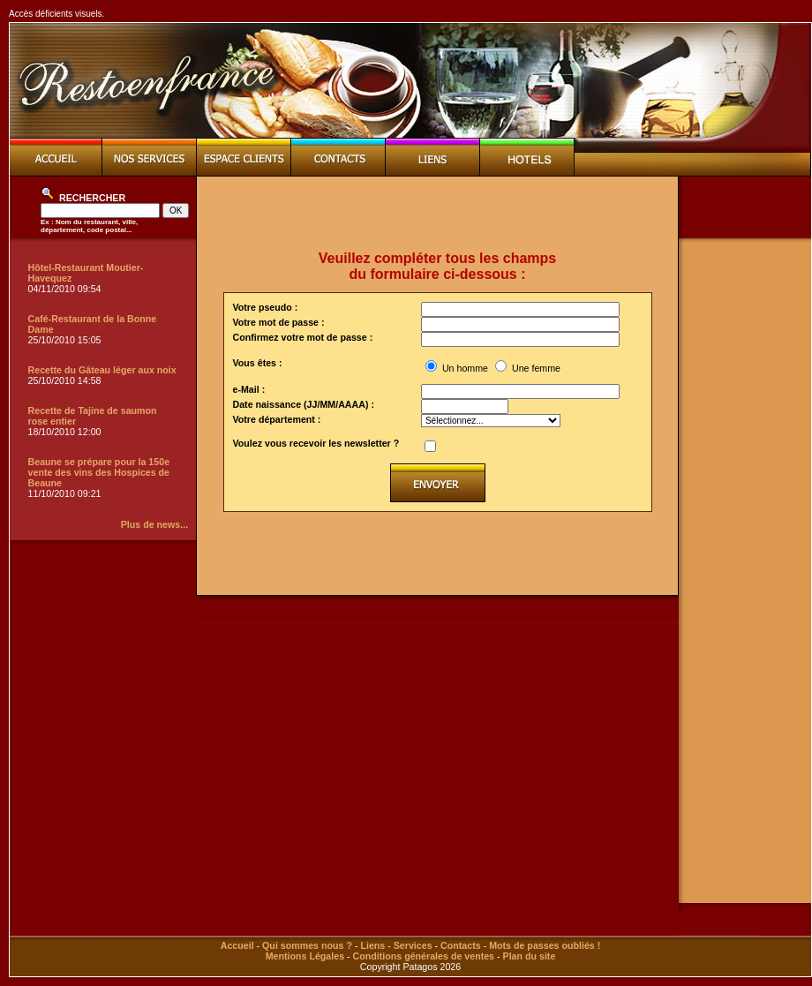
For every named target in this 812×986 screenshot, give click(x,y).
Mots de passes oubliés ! (544, 945)
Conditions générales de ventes (423, 956)
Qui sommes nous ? (307, 945)
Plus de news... (154, 524)
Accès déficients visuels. (56, 14)
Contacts (460, 945)
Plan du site (529, 956)
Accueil (237, 945)
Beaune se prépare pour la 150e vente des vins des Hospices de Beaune (99, 472)
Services (413, 945)
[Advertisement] (437, 213)
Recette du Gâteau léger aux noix (102, 370)
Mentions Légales (305, 956)
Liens (372, 945)
